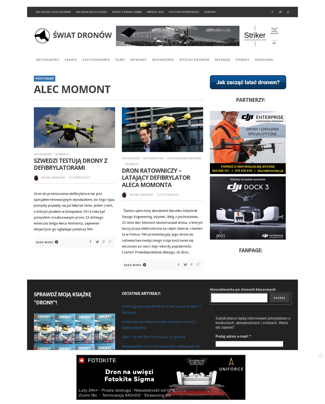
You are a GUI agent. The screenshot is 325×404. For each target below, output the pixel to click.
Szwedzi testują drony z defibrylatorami (70, 164)
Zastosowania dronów (184, 158)
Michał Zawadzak (53, 177)
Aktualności (43, 154)
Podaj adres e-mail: (233, 336)
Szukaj (279, 297)
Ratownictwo (153, 158)
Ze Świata (62, 154)
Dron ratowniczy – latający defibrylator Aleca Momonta (156, 177)
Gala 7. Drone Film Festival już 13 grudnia (153, 336)
